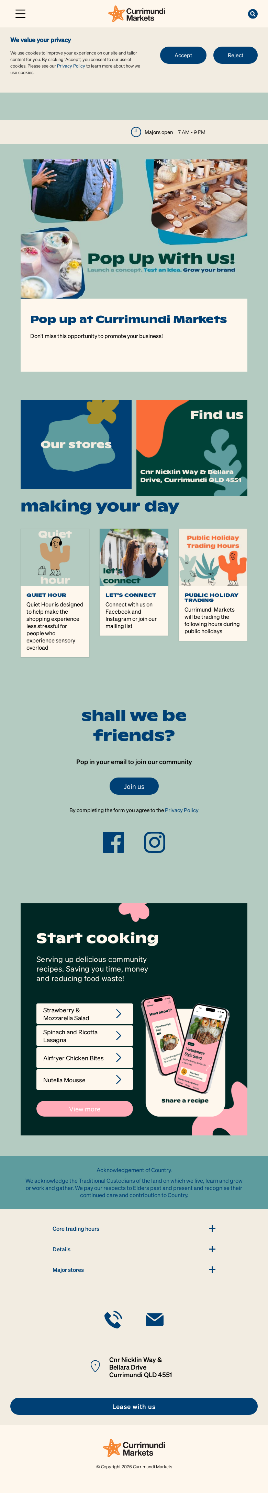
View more (84, 1109)
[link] (136, 13)
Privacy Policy (71, 66)
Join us (134, 786)
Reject (235, 55)
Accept (183, 55)
